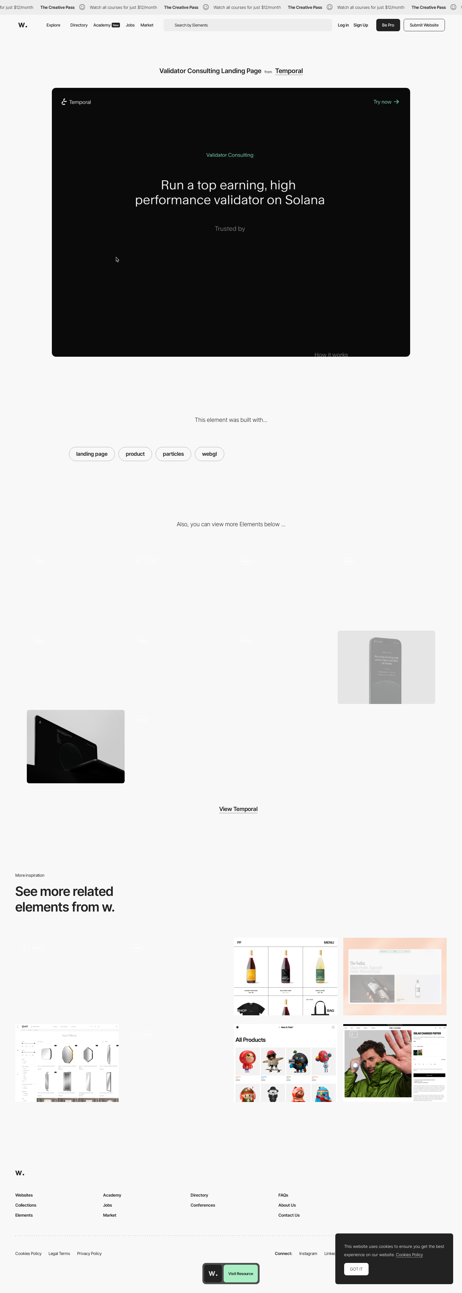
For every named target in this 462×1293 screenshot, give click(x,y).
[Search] (283, 588)
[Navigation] (76, 588)
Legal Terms (59, 1253)
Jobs (130, 24)
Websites (24, 1194)
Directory (79, 24)
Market (147, 24)
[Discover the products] (67, 976)
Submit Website (424, 24)
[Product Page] (285, 1063)
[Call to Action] (179, 667)
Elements (24, 1215)
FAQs (283, 1194)
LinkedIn (331, 1253)
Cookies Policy (28, 1253)
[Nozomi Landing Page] (179, 746)
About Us (287, 1205)
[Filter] (386, 588)
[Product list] (395, 976)
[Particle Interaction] (179, 588)
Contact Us (289, 1215)
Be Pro (388, 24)
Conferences (203, 1205)
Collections (25, 1205)
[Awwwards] (22, 25)
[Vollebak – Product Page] (395, 1063)
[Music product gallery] (176, 1063)
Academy (106, 24)
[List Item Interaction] (283, 667)
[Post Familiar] (285, 976)
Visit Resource (240, 1273)
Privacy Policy (89, 1253)
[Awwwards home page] (213, 1273)
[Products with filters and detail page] (67, 1063)
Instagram (308, 1253)
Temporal (289, 71)
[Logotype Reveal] (76, 667)
